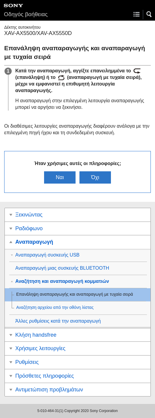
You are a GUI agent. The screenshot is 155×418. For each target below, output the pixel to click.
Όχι (95, 177)
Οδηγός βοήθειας (26, 14)
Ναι (60, 177)
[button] (149, 14)
